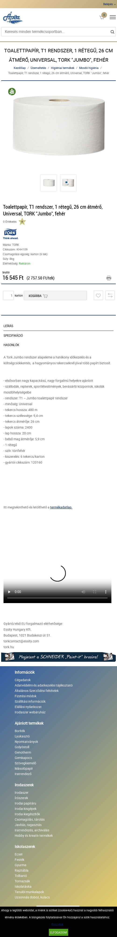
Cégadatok (23, 680)
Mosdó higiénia (89, 68)
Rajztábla (21, 870)
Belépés (108, 4)
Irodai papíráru (25, 803)
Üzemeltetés (38, 68)
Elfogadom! (58, 932)
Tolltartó (21, 875)
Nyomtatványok (26, 741)
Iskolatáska (23, 886)
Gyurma (20, 865)
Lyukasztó (22, 736)
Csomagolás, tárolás (30, 819)
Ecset (19, 854)
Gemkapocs (23, 757)
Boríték (20, 731)
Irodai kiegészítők (27, 814)
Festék (19, 859)
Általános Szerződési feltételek (37, 690)
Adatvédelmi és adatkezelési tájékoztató (44, 685)
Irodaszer (21, 792)
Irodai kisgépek (25, 808)
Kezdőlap (20, 68)
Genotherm (23, 752)
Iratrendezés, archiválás (32, 830)
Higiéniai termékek (62, 68)
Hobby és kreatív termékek (34, 835)
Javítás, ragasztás (28, 825)
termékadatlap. (61, 507)
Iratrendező (23, 774)
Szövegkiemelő (25, 763)
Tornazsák (22, 881)
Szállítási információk (30, 701)
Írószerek (21, 798)
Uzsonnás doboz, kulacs (32, 897)
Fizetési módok (25, 696)
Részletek (57, 924)
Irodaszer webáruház (30, 712)
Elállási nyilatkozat (28, 707)
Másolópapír (24, 768)
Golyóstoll (22, 747)
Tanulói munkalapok (29, 892)
